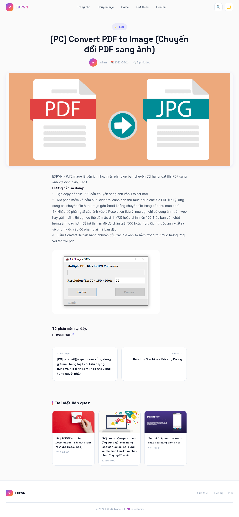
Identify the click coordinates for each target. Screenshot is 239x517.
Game (125, 7)
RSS (230, 493)
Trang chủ (83, 7)
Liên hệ (161, 7)
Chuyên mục (106, 7)
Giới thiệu (142, 7)
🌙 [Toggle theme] (229, 7)
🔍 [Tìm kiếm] (218, 7)
